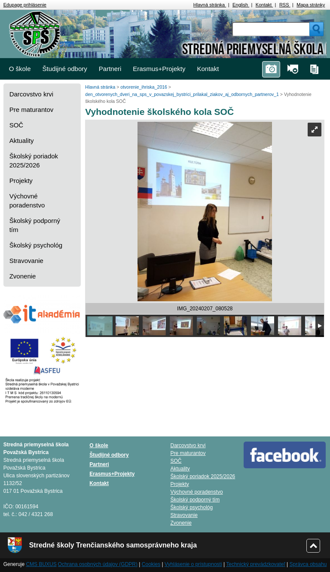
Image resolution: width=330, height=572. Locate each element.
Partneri (110, 68)
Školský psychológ (35, 245)
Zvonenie (22, 276)
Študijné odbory (65, 68)
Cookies (151, 564)
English (240, 4)
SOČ (16, 125)
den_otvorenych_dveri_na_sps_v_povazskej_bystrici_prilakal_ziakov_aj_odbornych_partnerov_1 (182, 94)
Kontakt (264, 4)
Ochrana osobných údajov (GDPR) (98, 564)
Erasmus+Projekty (159, 68)
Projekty (21, 180)
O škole (20, 68)
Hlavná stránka (209, 4)
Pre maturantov (31, 109)
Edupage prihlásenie (24, 4)
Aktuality (21, 140)
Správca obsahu (308, 564)
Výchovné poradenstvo (27, 200)
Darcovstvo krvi (31, 94)
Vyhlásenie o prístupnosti (193, 564)
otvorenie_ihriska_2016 (144, 87)
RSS (284, 4)
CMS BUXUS (41, 564)
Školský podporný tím (34, 225)
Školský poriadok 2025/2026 (33, 160)
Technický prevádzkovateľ (255, 564)
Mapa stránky (310, 4)
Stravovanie (26, 260)
